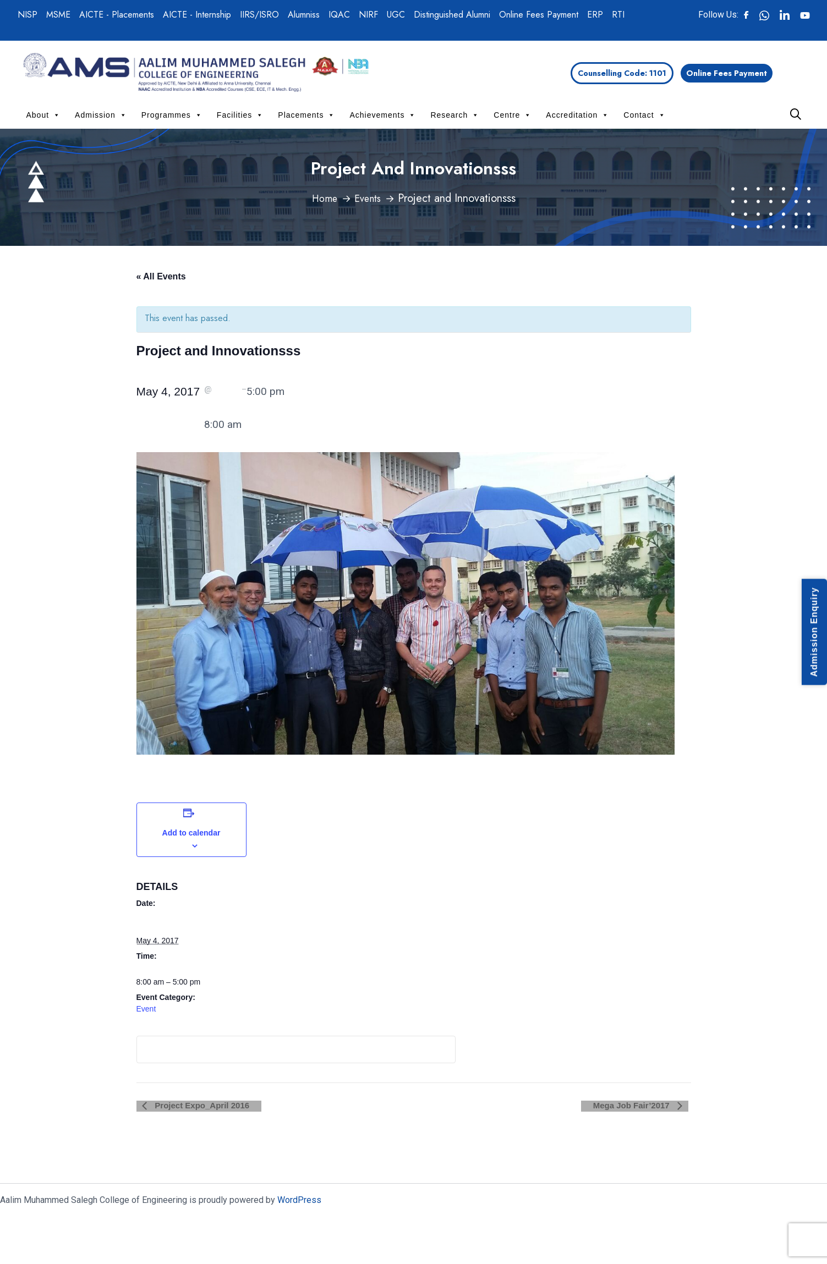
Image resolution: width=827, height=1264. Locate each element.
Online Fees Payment (538, 14)
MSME (58, 14)
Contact (644, 115)
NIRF (368, 14)
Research (454, 115)
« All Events (161, 276)
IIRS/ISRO (259, 14)
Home (322, 198)
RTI (618, 14)
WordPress (299, 1200)
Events (369, 198)
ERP (595, 14)
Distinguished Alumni (452, 14)
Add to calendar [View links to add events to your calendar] (191, 832)
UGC (396, 14)
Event (146, 1008)
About (43, 115)
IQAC (339, 14)
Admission (101, 115)
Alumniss (304, 14)
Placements (306, 115)
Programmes (171, 115)
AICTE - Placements (116, 14)
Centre (513, 115)
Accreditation (577, 115)
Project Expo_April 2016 (195, 1105)
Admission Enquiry (814, 632)
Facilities (240, 115)
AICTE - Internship (197, 14)
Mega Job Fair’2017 (638, 1105)
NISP (27, 14)
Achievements (382, 115)
